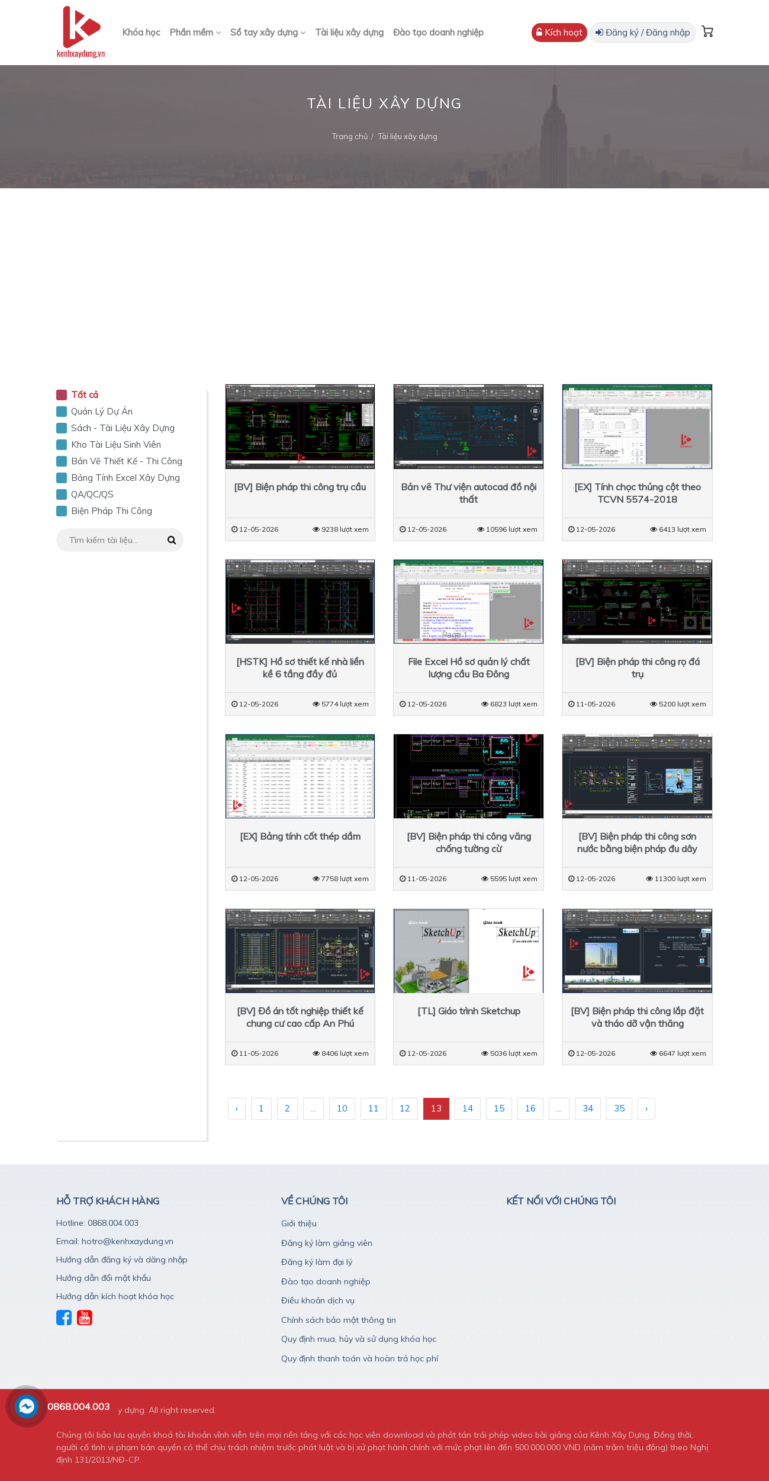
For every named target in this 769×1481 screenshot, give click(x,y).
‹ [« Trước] (237, 1108)
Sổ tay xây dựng (267, 32)
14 (467, 1108)
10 (342, 1108)
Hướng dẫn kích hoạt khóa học (115, 1296)
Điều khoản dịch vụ (318, 1300)
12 (405, 1108)
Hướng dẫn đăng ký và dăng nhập (122, 1259)
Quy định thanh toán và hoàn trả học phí (359, 1358)
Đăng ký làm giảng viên (326, 1243)
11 (373, 1108)
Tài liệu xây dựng (349, 32)
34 (588, 1108)
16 (530, 1108)
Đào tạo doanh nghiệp (438, 32)
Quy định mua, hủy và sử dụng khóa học (358, 1339)
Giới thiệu (299, 1223)
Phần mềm (195, 32)
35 (619, 1108)
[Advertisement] (385, 277)
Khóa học (141, 32)
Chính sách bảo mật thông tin (338, 1320)
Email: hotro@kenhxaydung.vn (114, 1241)
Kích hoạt (559, 32)
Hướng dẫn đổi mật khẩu (103, 1278)
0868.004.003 (78, 1406)
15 (499, 1108)
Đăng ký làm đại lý (316, 1262)
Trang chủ (350, 136)
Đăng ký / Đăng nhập (643, 32)
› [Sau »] (646, 1108)
